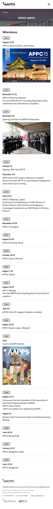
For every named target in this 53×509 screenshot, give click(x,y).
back (5, 12)
